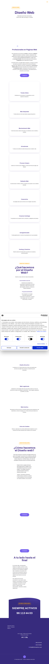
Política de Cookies (41, 331)
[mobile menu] (47, 2)
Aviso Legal (20, 633)
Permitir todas (40, 347)
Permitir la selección (24, 347)
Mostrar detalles (41, 343)
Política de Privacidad (27, 633)
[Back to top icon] (24, 656)
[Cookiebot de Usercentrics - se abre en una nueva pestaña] (42, 315)
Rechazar (9, 347)
